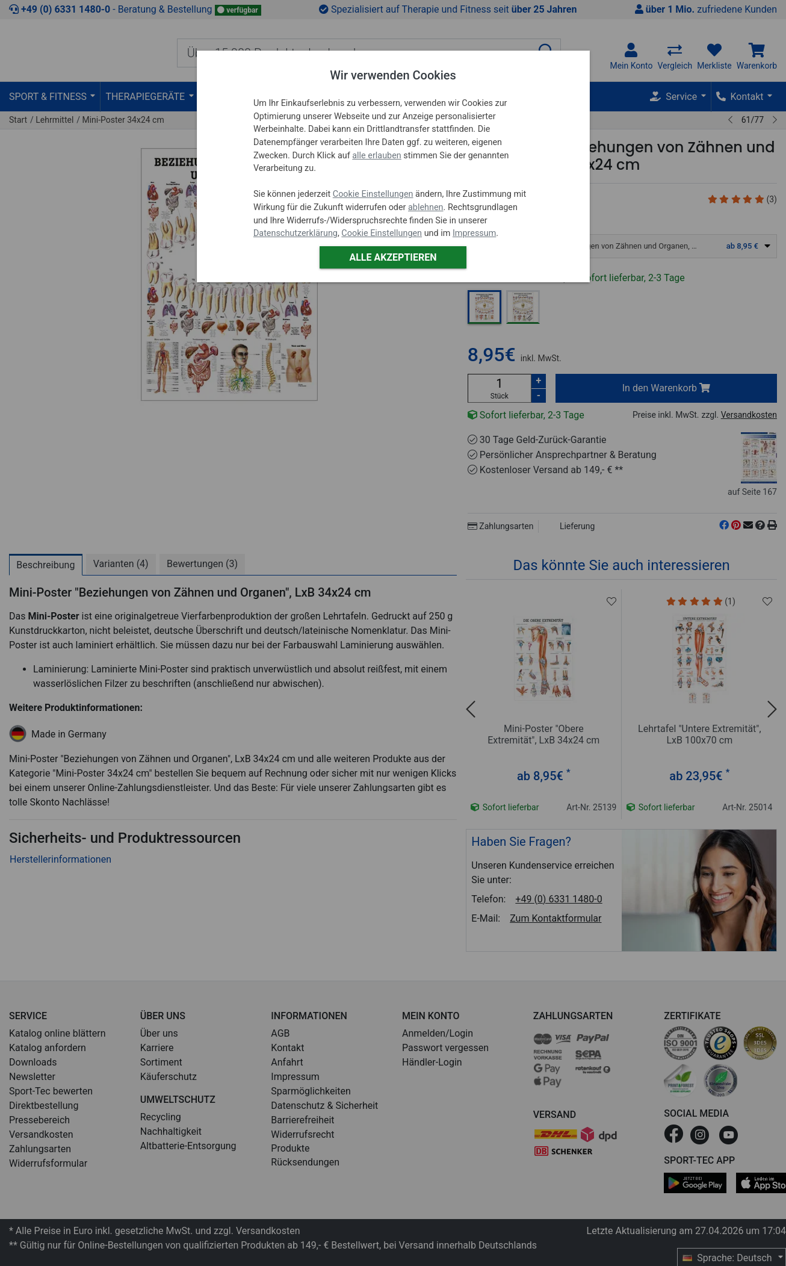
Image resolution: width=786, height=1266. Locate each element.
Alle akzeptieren (392, 257)
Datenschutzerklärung (295, 233)
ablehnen (426, 207)
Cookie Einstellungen (373, 194)
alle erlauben (376, 155)
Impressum (474, 233)
